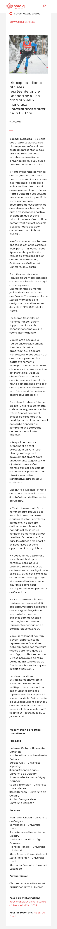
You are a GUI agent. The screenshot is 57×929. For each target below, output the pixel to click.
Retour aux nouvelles (27, 14)
